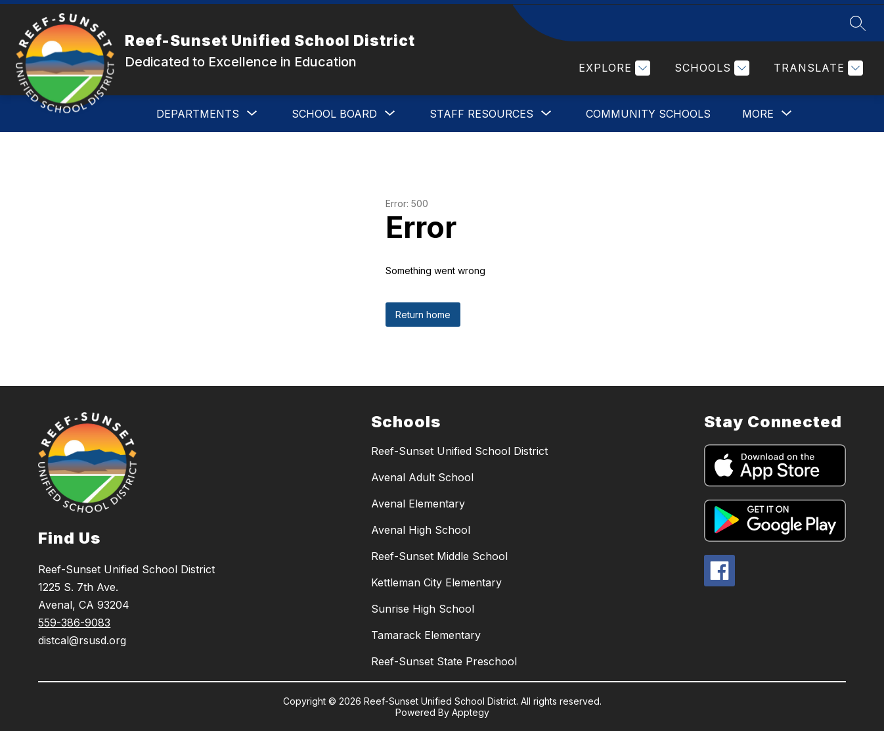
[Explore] (612, 68)
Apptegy (470, 712)
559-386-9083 (74, 622)
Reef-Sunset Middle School (439, 556)
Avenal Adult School (422, 477)
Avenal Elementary (418, 503)
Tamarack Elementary (426, 635)
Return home (423, 314)
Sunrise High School (422, 608)
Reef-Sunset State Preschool (444, 661)
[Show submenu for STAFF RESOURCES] (481, 114)
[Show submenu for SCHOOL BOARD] (334, 114)
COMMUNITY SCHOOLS (648, 113)
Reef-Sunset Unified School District (459, 451)
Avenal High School (420, 529)
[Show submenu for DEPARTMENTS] (197, 114)
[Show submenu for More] (758, 114)
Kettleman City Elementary (436, 582)
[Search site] (858, 23)
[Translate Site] (816, 68)
